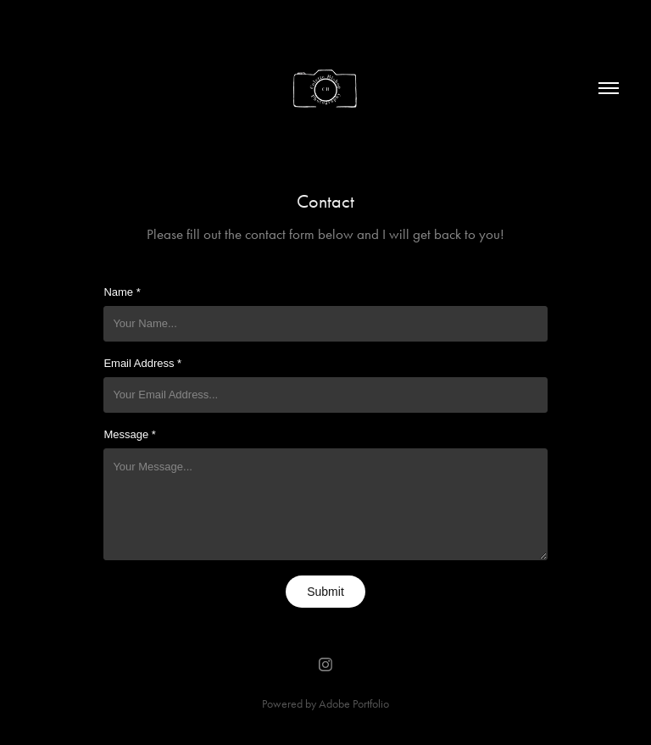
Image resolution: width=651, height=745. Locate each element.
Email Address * (142, 363)
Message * (129, 434)
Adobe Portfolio (354, 704)
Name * (121, 292)
